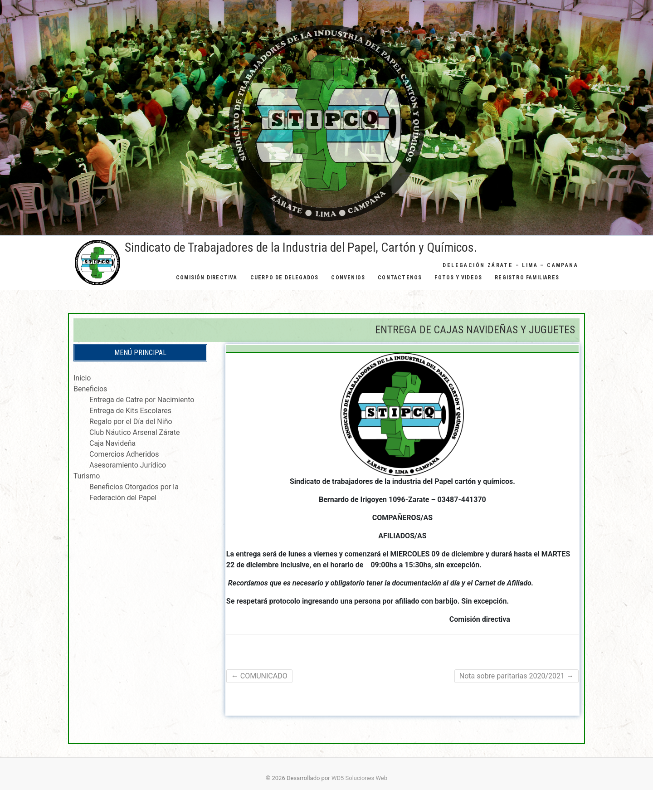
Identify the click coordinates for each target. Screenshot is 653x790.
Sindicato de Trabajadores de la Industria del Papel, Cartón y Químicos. (301, 247)
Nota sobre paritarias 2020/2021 (516, 676)
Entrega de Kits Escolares (130, 410)
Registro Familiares (527, 277)
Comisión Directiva (207, 277)
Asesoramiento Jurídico (127, 465)
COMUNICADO (259, 676)
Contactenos (400, 277)
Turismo (86, 476)
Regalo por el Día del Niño (130, 421)
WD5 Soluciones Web (359, 778)
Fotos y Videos (458, 277)
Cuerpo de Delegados (284, 277)
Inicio (82, 378)
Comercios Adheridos (124, 454)
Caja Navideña (112, 443)
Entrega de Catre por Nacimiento (141, 399)
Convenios (348, 277)
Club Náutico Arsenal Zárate (134, 432)
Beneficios (90, 389)
